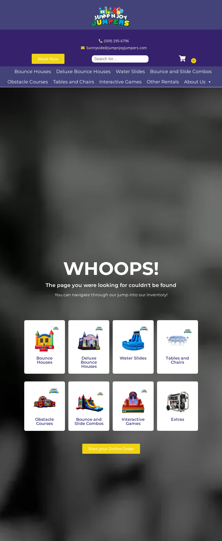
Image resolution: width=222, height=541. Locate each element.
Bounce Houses (32, 71)
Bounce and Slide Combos (181, 71)
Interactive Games (120, 82)
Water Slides (130, 71)
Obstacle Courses (27, 82)
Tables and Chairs (73, 82)
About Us (198, 82)
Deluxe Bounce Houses (83, 71)
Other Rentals (163, 82)
